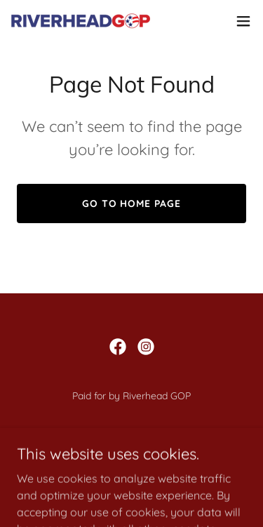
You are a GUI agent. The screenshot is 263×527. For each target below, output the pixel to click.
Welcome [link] (132, 435)
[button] (243, 21)
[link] (82, 21)
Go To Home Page (132, 203)
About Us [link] (131, 453)
